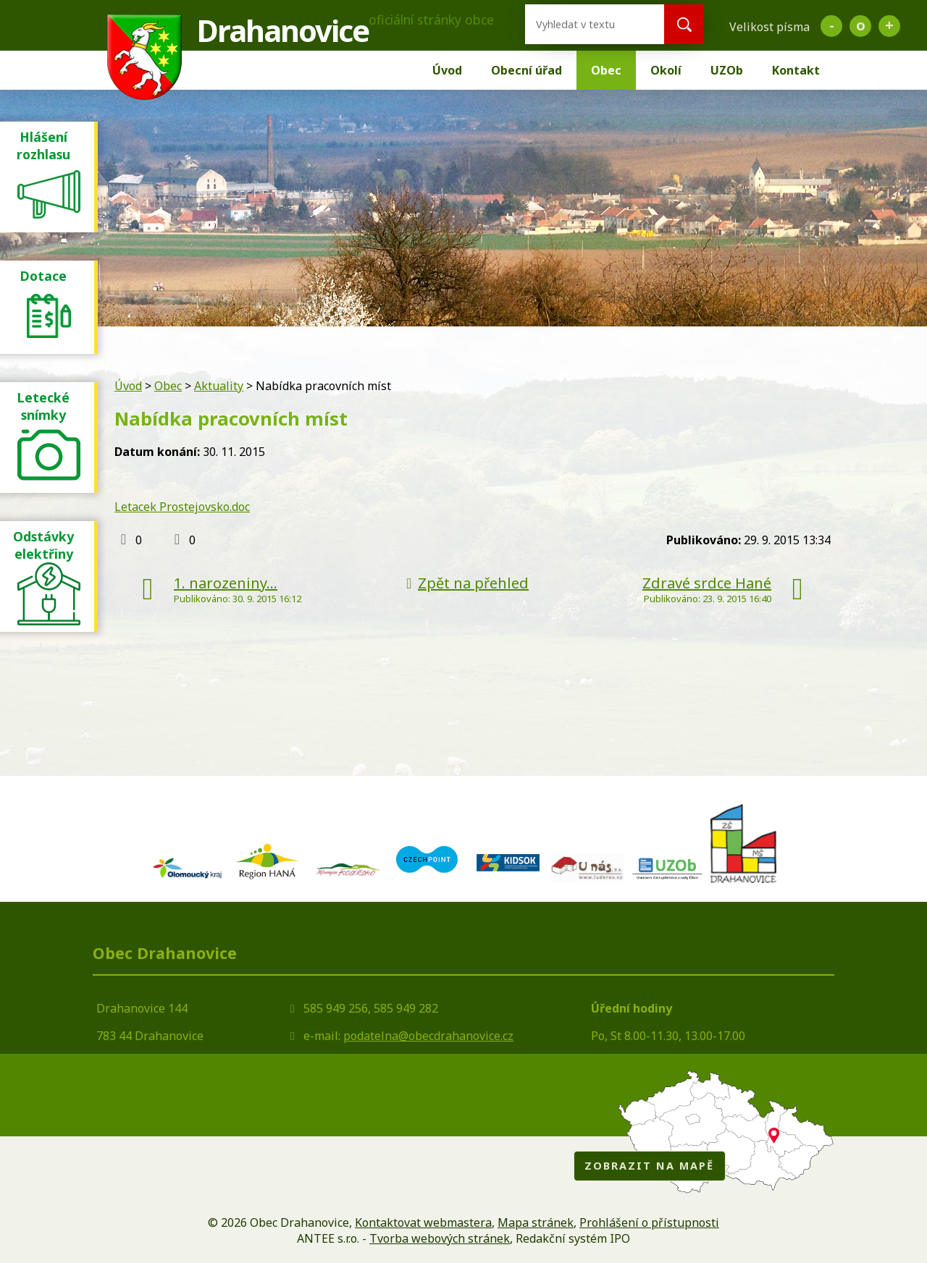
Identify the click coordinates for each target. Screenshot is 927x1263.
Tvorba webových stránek (439, 1238)
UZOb (726, 70)
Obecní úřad (526, 70)
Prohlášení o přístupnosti (649, 1222)
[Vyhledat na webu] (583, 24)
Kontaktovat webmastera (423, 1222)
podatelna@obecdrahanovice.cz (428, 1036)
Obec (606, 70)
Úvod (447, 70)
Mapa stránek (536, 1222)
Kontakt (796, 70)
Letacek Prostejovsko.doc (182, 507)
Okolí (665, 70)
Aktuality (218, 386)
